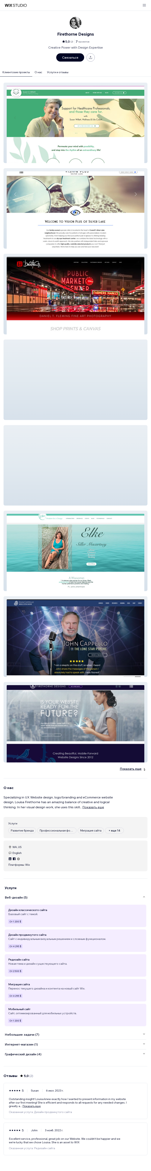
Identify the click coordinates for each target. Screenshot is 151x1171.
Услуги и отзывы (57, 72)
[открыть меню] (144, 5)
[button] (75, 123)
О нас (38, 72)
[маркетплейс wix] (16, 5)
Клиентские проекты (16, 72)
